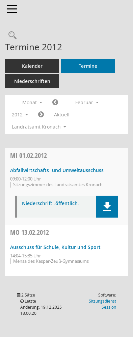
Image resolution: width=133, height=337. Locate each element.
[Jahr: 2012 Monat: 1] (55, 102)
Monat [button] (32, 102)
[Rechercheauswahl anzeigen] (11, 35)
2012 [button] (20, 114)
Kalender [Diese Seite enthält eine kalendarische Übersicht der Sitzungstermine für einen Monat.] (32, 66)
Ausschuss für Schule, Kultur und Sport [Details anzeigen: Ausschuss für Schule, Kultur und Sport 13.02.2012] (55, 247)
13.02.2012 (29, 232)
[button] (107, 207)
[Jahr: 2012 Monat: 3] (41, 115)
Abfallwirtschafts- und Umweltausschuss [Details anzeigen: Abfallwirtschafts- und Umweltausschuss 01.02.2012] (57, 170)
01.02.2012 (28, 155)
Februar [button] (87, 102)
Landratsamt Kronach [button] (39, 126)
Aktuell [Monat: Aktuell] (62, 114)
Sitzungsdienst (102, 304)
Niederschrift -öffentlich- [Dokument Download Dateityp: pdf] (50, 203)
